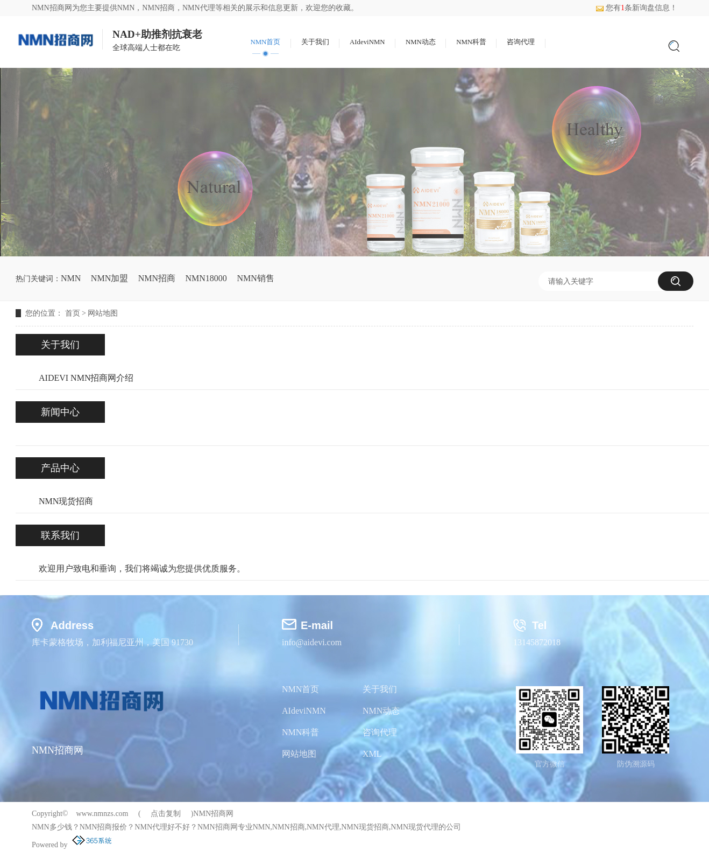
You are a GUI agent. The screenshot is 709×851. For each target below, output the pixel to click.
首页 (72, 313)
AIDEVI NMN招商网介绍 (86, 377)
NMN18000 (206, 278)
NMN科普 (471, 42)
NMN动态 (421, 42)
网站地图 (103, 313)
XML (372, 753)
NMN (126, 8)
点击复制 (166, 814)
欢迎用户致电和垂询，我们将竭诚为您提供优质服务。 (142, 568)
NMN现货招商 (66, 501)
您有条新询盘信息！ (636, 8)
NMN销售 (255, 278)
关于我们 (315, 42)
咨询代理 (521, 42)
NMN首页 (265, 42)
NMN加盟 (109, 278)
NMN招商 (156, 278)
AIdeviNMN (367, 42)
